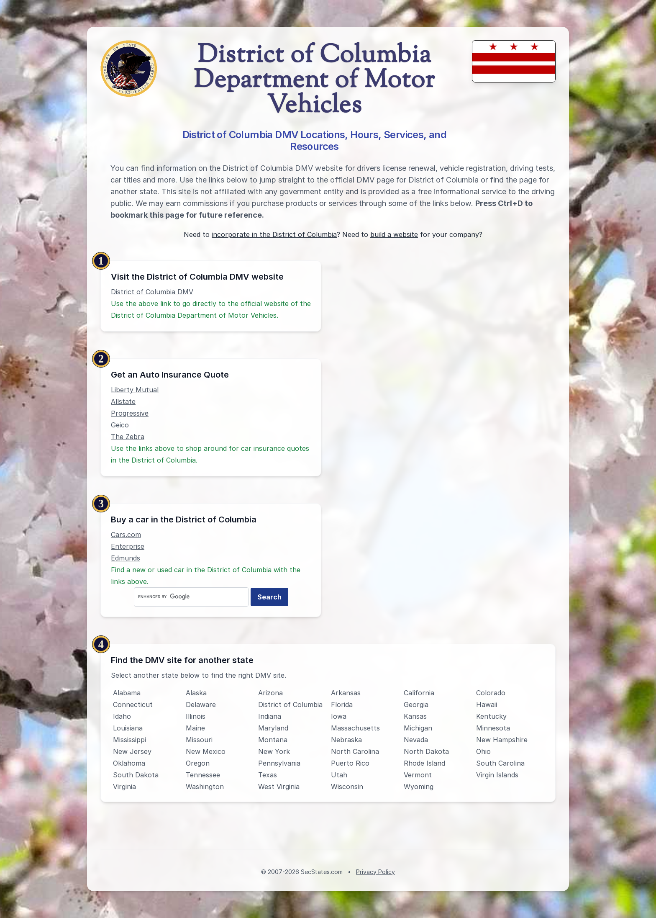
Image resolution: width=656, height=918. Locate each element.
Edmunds (125, 558)
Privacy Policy (375, 871)
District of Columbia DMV (152, 292)
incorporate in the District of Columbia (274, 234)
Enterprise (127, 546)
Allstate (123, 401)
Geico (120, 425)
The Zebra (127, 436)
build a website (394, 234)
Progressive (130, 413)
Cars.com (126, 534)
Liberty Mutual (135, 390)
